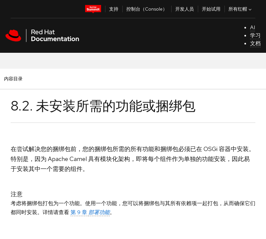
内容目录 (13, 78)
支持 (113, 9)
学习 (255, 35)
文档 (255, 43)
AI (252, 27)
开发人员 (184, 9)
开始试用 (211, 9)
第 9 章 (90, 212)
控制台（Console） (146, 9)
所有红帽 (240, 9)
